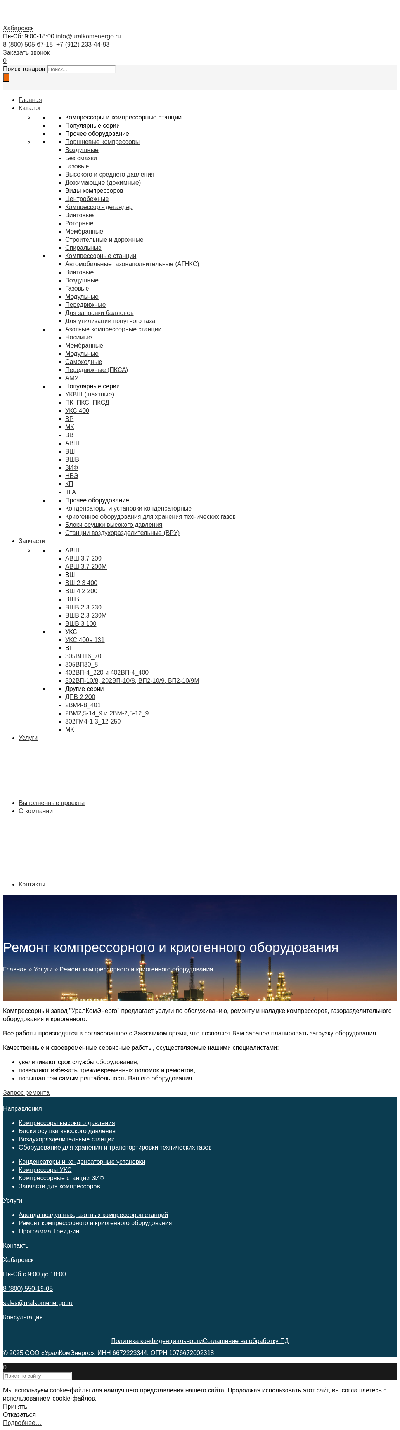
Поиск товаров (24, 69)
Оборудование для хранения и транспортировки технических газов (115, 1147)
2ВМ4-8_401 (83, 705)
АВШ (72, 443)
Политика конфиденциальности (157, 1341)
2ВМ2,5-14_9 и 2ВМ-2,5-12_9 (107, 713)
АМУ (71, 378)
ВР (69, 418)
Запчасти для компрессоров (59, 1186)
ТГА (70, 492)
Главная (15, 969)
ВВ (69, 435)
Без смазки (81, 158)
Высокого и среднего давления (109, 174)
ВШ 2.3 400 (81, 583)
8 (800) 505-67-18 (28, 44)
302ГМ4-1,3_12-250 (93, 721)
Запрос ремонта (26, 1092)
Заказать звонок (26, 52)
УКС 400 (77, 410)
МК (69, 427)
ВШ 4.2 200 (81, 591)
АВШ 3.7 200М (86, 566)
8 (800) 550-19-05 (28, 1288)
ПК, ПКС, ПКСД (87, 402)
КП (69, 484)
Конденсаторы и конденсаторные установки (82, 1161)
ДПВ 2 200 (80, 697)
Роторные (79, 223)
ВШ (70, 451)
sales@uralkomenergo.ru (38, 1303)
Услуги (43, 969)
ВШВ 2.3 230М (86, 615)
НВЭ (71, 476)
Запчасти (32, 541)
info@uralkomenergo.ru (88, 36)
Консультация (23, 1317)
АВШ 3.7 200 (83, 558)
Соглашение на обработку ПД (246, 1341)
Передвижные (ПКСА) (96, 370)
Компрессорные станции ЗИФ (61, 1178)
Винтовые (79, 215)
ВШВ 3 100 (81, 623)
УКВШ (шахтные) (89, 394)
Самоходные (83, 361)
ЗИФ (71, 467)
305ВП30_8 (81, 664)
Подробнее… (22, 1423)
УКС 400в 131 (85, 640)
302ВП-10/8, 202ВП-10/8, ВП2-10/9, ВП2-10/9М (132, 680)
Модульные (82, 353)
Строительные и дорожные (104, 239)
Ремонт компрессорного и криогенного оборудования (95, 1223)
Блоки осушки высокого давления (67, 1131)
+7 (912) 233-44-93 (82, 44)
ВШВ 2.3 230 (83, 607)
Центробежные (87, 199)
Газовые (77, 166)
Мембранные (84, 231)
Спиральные (83, 247)
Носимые (78, 337)
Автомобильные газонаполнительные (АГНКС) (132, 264)
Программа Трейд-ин (49, 1231)
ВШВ (72, 459)
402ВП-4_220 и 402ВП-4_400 (107, 672)
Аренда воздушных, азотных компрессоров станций (93, 1215)
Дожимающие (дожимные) (103, 182)
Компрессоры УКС (45, 1170)
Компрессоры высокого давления (67, 1123)
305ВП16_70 (83, 656)
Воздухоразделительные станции (67, 1139)
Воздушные (82, 150)
